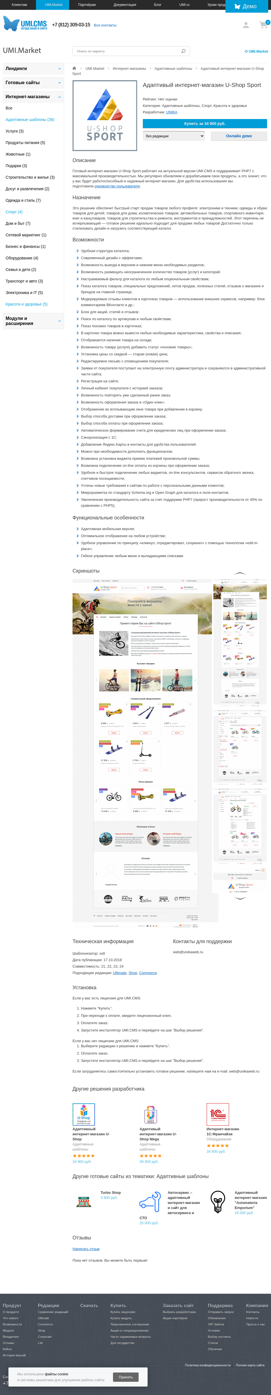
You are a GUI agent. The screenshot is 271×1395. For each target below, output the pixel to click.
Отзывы (8, 1343)
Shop (132, 973)
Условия (214, 1330)
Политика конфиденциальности (208, 1365)
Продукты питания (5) (25, 142)
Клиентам (19, 5)
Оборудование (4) (22, 258)
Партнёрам (87, 5)
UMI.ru (184, 5)
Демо (250, 6)
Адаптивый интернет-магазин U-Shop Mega (158, 1134)
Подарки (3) (16, 165)
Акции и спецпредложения (129, 1330)
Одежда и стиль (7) (23, 200)
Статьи (213, 1343)
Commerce (148, 973)
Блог (157, 5)
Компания (257, 1305)
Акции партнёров (175, 1318)
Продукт (12, 1305)
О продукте (11, 1312)
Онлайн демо (239, 136)
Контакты (252, 1312)
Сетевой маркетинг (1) (26, 235)
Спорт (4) (14, 212)
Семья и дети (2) (21, 269)
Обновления (217, 1318)
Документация (125, 5)
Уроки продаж (218, 5)
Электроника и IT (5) (24, 292)
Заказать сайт (178, 1305)
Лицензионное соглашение (129, 1324)
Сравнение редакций (53, 1312)
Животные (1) (18, 154)
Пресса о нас (255, 1324)
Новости (252, 1318)
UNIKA (171, 112)
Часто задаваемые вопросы (130, 1336)
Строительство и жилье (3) (30, 177)
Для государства (122, 1343)
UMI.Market (53, 5)
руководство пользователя (117, 186)
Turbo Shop (111, 1192)
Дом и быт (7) (18, 223)
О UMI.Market (256, 51)
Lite (40, 1343)
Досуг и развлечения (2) (27, 189)
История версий (14, 1355)
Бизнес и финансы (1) (26, 246)
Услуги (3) (15, 131)
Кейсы (7, 1349)
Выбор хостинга (219, 1336)
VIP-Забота (216, 1324)
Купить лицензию (122, 1312)
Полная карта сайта (250, 1365)
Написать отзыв (86, 1249)
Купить (118, 1305)
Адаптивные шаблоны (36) (30, 119)
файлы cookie (56, 1374)
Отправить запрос (221, 1312)
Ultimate (120, 973)
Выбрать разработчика (179, 1312)
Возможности (12, 1324)
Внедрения (11, 1336)
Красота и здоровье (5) (27, 304)
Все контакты (105, 25)
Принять (126, 1377)
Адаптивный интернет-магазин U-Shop (91, 1134)
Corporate (45, 1336)
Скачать (89, 1305)
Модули (8, 1330)
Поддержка (220, 1305)
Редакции (48, 1305)
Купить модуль (121, 1318)
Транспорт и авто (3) (24, 281)
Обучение (215, 1349)
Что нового (10, 1318)
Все (9, 108)
